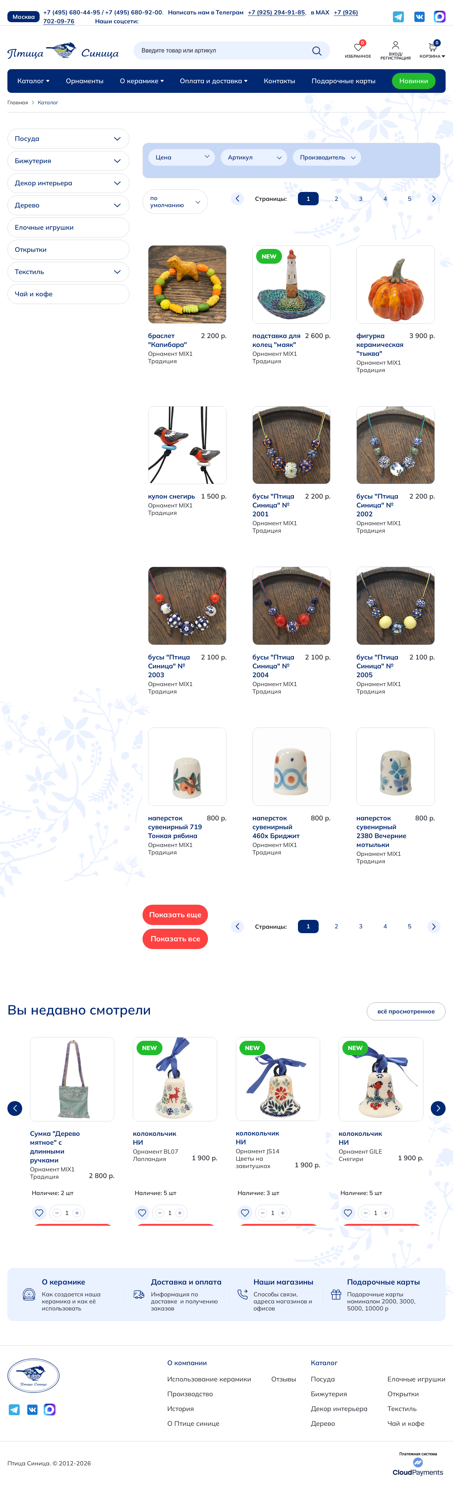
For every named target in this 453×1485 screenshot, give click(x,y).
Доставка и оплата (186, 1281)
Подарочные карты (344, 81)
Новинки (413, 81)
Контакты (279, 81)
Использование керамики (209, 1379)
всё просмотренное (406, 1011)
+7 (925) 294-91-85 (276, 12)
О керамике (142, 81)
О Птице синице (193, 1423)
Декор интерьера (68, 183)
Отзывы (283, 1379)
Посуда (68, 138)
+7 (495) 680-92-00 (133, 12)
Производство (190, 1394)
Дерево (68, 205)
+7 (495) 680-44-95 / (73, 12)
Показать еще (196, 914)
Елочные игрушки (44, 227)
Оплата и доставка (214, 81)
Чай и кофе (34, 294)
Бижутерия (68, 160)
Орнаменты (85, 81)
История (180, 1408)
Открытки (31, 249)
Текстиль (68, 271)
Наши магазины (283, 1281)
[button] (438, 1108)
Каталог (33, 81)
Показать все (196, 938)
